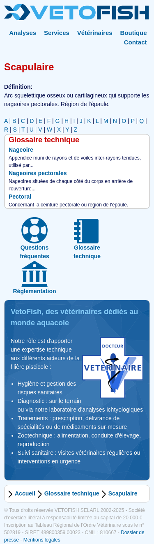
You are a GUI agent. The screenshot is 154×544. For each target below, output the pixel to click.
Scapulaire (123, 493)
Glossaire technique (71, 493)
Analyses (22, 32)
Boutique (133, 32)
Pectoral (20, 196)
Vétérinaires (95, 32)
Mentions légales (41, 540)
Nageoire (21, 149)
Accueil (25, 493)
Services (56, 32)
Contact (135, 42)
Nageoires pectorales (38, 173)
